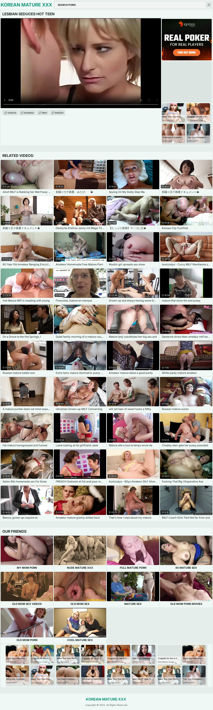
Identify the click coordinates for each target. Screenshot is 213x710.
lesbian (59, 112)
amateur (29, 112)
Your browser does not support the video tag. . (81, 63)
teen (44, 112)
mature (12, 112)
